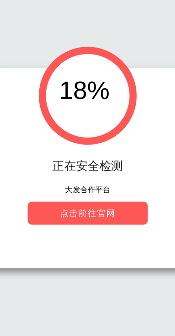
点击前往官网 (87, 212)
